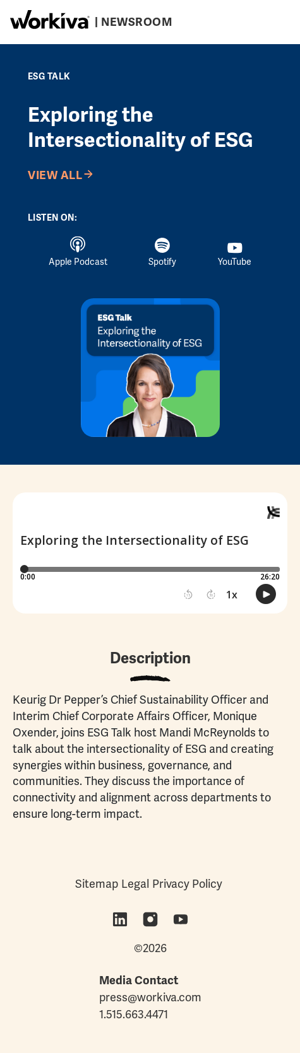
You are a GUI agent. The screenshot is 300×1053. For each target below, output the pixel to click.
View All (55, 175)
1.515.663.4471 (133, 1014)
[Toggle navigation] (270, 19)
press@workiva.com (150, 997)
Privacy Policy (187, 883)
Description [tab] (150, 658)
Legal (135, 883)
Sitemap (96, 883)
